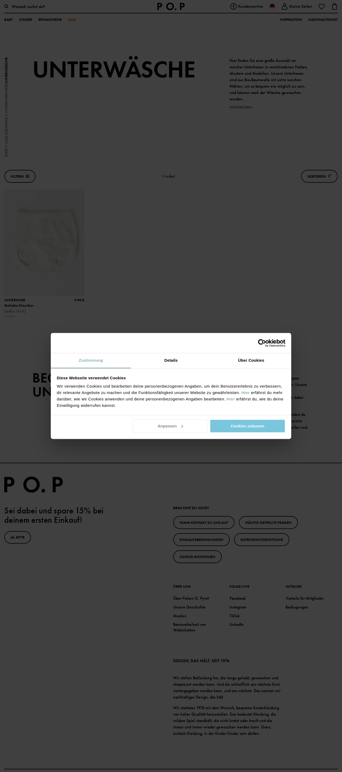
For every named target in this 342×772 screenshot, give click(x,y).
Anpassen (170, 426)
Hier (246, 392)
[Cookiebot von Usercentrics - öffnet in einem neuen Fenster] (262, 343)
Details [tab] (171, 360)
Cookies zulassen (247, 426)
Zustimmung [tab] (91, 360)
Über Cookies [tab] (251, 360)
